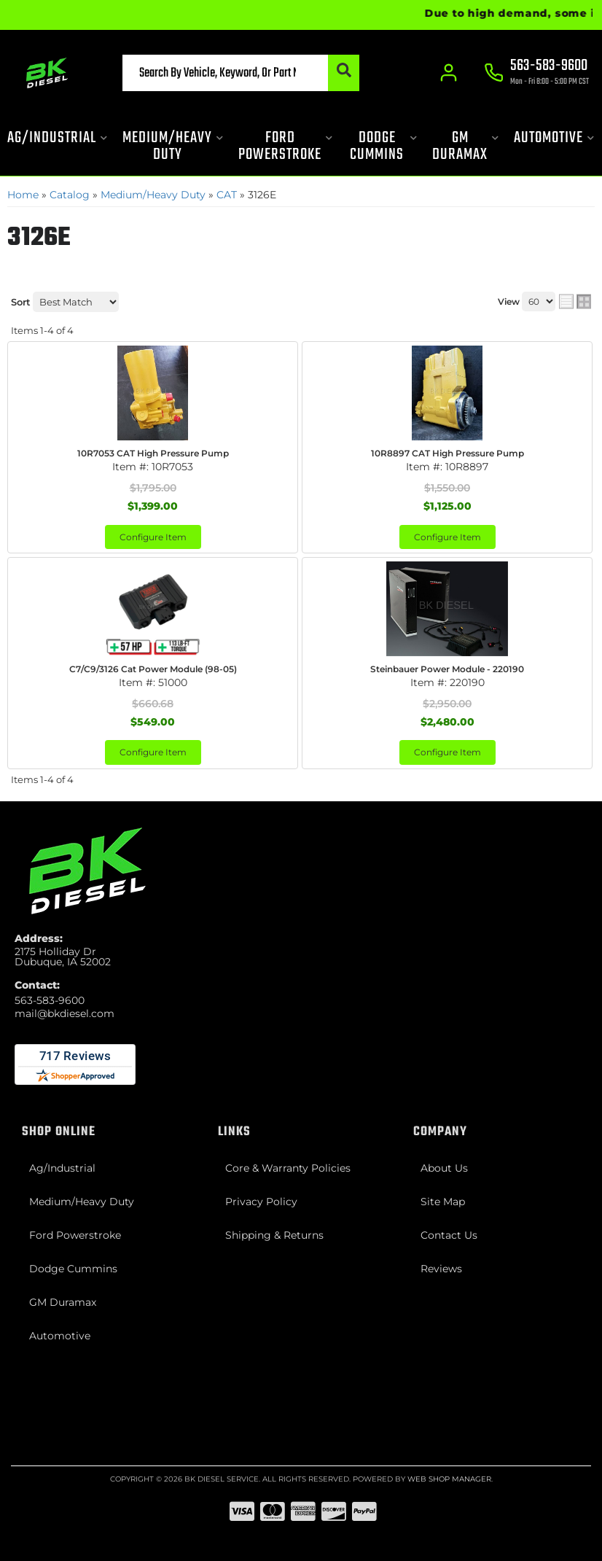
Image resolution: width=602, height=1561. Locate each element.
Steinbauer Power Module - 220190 (447, 668)
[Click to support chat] (536, 73)
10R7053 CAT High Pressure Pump (153, 453)
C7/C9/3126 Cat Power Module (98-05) (153, 668)
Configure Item (153, 537)
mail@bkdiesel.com (64, 1013)
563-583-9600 (50, 1000)
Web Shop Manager (449, 1479)
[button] (241, 73)
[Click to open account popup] (449, 72)
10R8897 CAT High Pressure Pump (447, 453)
